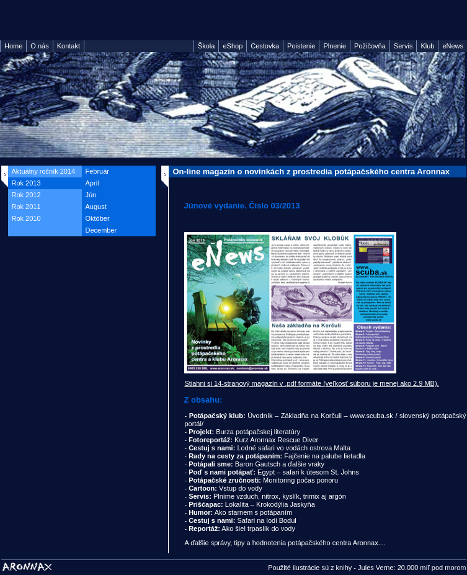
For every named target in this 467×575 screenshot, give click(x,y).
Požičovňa (370, 46)
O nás (39, 46)
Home (13, 46)
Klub (427, 46)
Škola (206, 46)
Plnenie (334, 46)
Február (98, 171)
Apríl (93, 183)
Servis (403, 46)
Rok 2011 (26, 206)
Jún (91, 194)
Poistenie (301, 46)
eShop (232, 46)
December (101, 230)
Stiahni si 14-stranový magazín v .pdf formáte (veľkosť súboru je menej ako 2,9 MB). (311, 383)
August (96, 206)
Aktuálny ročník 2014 (44, 171)
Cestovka (265, 46)
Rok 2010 (26, 218)
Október (98, 218)
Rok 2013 (26, 183)
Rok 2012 (26, 194)
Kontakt (68, 46)
